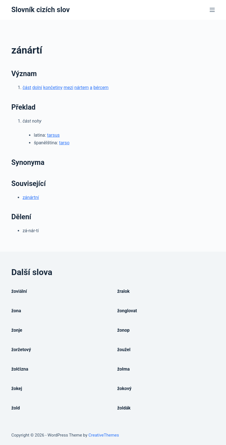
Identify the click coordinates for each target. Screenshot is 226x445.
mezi (68, 87)
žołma (123, 369)
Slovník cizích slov (40, 10)
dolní (37, 87)
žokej (16, 388)
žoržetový (21, 349)
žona (16, 310)
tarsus (53, 135)
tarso (64, 142)
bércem (101, 87)
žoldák (124, 408)
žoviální (19, 291)
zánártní (31, 197)
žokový (124, 388)
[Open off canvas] (212, 9)
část (27, 87)
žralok (123, 291)
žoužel (124, 349)
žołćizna (19, 369)
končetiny (52, 87)
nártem (81, 87)
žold (15, 408)
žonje (16, 330)
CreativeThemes (103, 435)
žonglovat (127, 310)
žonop (123, 330)
